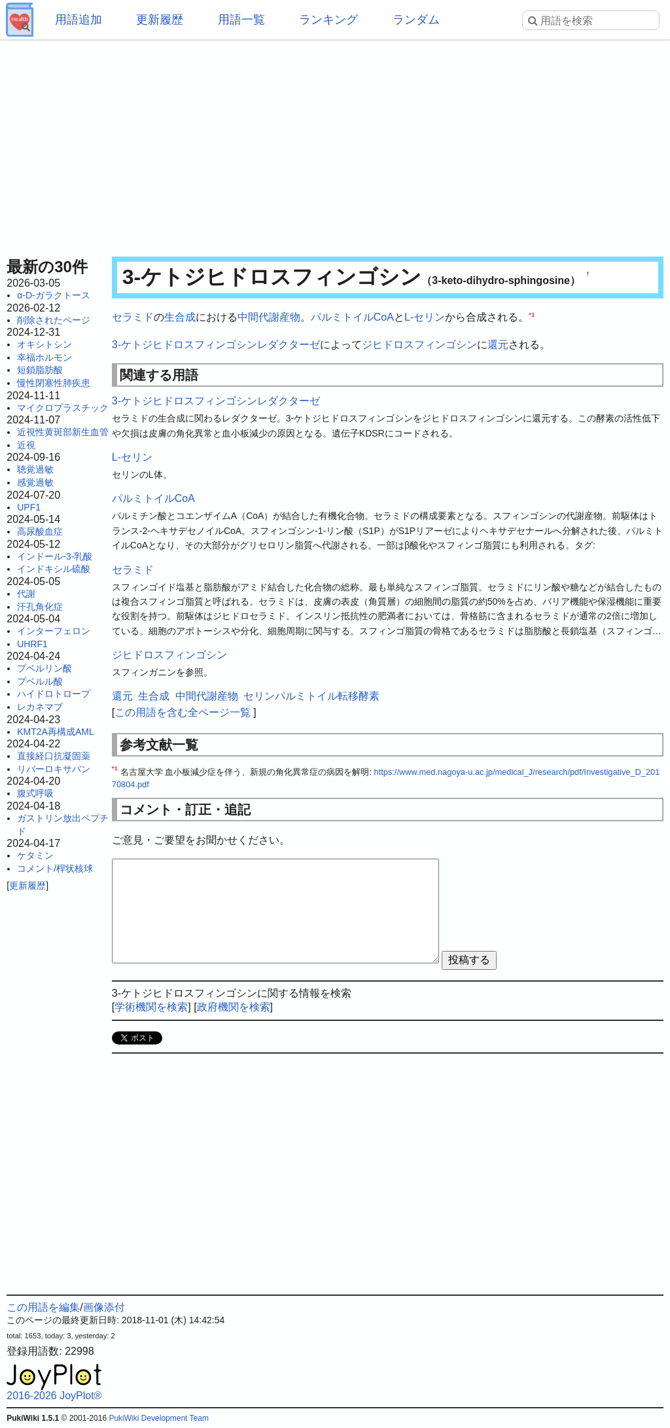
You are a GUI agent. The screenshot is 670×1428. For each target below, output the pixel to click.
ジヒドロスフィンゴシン (419, 344)
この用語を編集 (43, 1307)
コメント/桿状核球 (55, 868)
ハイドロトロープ (53, 693)
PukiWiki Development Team (159, 1418)
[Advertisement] (335, 144)
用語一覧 (241, 19)
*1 (532, 314)
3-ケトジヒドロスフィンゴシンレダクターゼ (216, 344)
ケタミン (35, 855)
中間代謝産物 (269, 317)
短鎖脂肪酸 (40, 370)
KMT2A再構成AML (55, 731)
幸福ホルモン (44, 357)
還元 (497, 344)
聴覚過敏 (35, 469)
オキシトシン (44, 344)
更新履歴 (159, 19)
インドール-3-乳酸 (54, 556)
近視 (26, 445)
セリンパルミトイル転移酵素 (311, 696)
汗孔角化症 (40, 606)
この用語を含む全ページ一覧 (183, 712)
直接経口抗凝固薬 (53, 756)
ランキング (328, 19)
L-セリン (424, 317)
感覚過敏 (35, 482)
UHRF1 (32, 644)
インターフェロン (53, 631)
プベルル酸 (40, 681)
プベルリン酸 (44, 668)
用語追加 (78, 19)
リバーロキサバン (53, 769)
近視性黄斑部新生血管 (63, 432)
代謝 (26, 593)
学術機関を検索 (151, 1006)
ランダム (416, 19)
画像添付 (104, 1307)
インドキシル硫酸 (53, 568)
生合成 (180, 317)
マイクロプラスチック (63, 407)
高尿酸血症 (40, 531)
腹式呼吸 (35, 793)
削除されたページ (53, 320)
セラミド (133, 317)
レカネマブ (40, 707)
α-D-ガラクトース (53, 295)
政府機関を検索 (233, 1006)
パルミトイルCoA (352, 317)
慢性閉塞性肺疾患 (53, 383)
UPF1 (29, 507)
